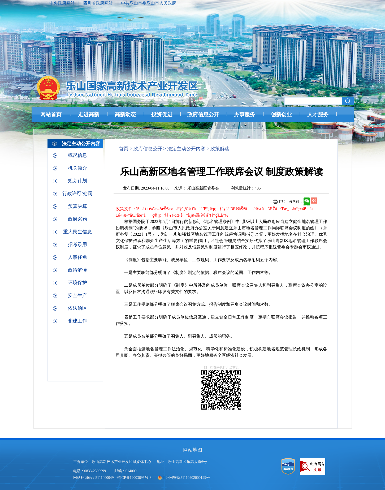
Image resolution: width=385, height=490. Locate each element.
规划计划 (77, 180)
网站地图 (192, 450)
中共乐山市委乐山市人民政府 (148, 3)
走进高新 (88, 114)
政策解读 (77, 270)
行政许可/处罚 (77, 193)
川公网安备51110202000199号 (184, 478)
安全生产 (77, 295)
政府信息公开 (203, 114)
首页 (123, 148)
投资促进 (161, 114)
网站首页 (51, 114)
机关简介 (77, 168)
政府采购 (77, 219)
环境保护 (77, 282)
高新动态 (125, 114)
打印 (282, 201)
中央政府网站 (62, 3)
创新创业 (281, 114)
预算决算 (77, 206)
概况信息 (77, 155)
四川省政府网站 (98, 3)
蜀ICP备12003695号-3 (134, 478)
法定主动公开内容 (186, 148)
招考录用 (77, 244)
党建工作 (77, 321)
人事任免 (77, 257)
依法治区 (77, 308)
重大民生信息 (77, 231)
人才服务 (317, 114)
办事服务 (244, 114)
